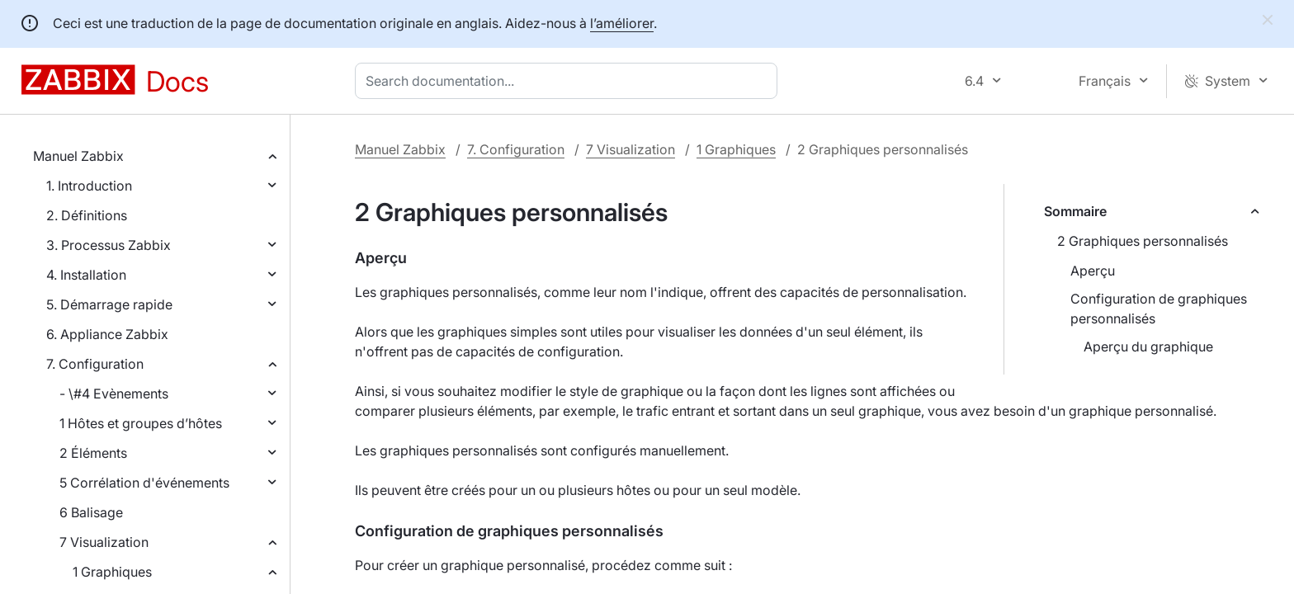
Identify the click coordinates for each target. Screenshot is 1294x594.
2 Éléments (93, 453)
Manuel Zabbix (78, 156)
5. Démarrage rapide (109, 304)
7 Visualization (104, 542)
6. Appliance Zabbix (107, 334)
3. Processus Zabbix (108, 245)
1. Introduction (89, 185)
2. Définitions (86, 215)
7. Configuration (95, 364)
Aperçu (1092, 270)
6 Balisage (91, 512)
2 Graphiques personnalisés (1142, 241)
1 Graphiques (112, 571)
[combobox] (569, 81)
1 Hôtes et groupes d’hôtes (140, 423)
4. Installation (86, 274)
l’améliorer (622, 23)
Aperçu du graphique (1148, 346)
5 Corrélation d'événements (144, 482)
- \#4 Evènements (113, 393)
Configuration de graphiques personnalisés (1158, 308)
